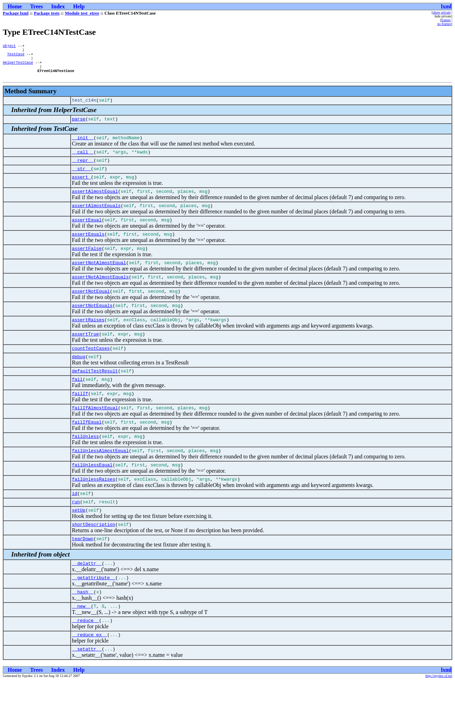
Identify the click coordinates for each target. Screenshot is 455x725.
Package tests (46, 13)
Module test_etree (82, 13)
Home (15, 6)
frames (445, 20)
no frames (444, 24)
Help (78, 6)
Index (58, 6)
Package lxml (16, 13)
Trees (36, 6)
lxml (446, 6)
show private (441, 12)
